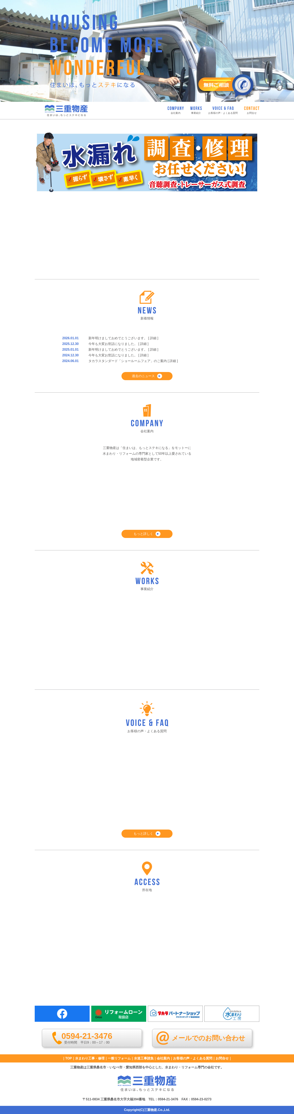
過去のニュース (147, 376)
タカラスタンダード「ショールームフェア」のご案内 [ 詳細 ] (133, 361)
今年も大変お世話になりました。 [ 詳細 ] (118, 344)
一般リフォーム (119, 1058)
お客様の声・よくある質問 (192, 1058)
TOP (68, 1058)
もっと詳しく (147, 533)
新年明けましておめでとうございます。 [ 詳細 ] (123, 338)
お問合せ (222, 1058)
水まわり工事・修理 (90, 1058)
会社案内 (163, 1058)
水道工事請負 (144, 1058)
